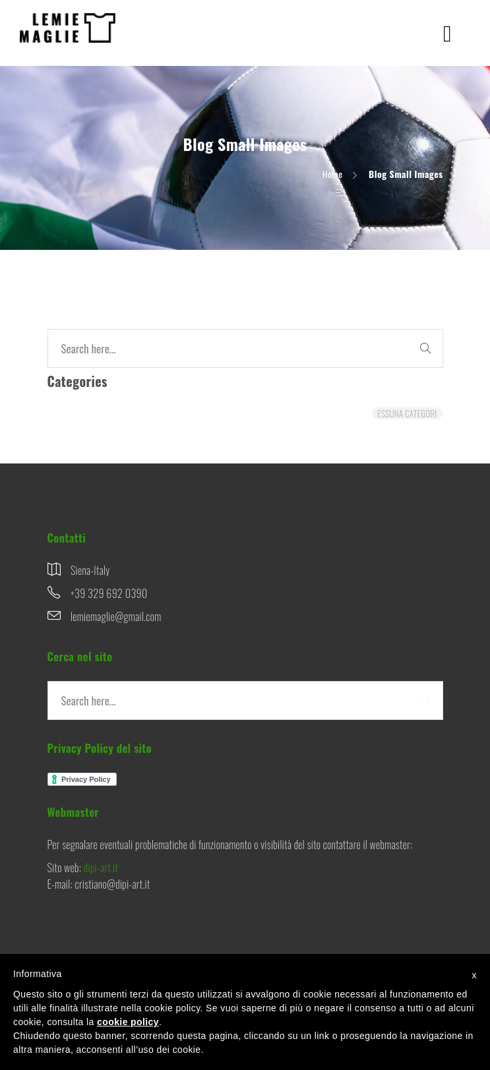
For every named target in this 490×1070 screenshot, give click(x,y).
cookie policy (128, 1022)
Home (332, 174)
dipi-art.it (101, 868)
